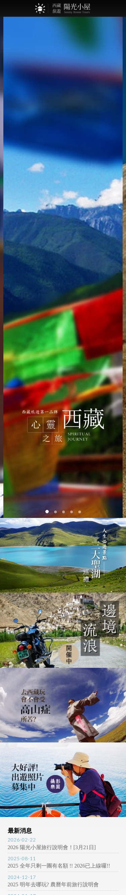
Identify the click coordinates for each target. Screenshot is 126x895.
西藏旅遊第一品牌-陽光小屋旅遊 (63, 8)
